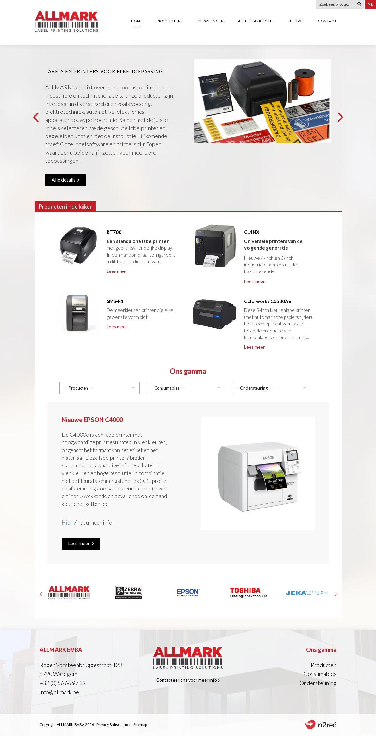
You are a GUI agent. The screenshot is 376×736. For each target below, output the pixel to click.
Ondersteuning (317, 682)
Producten (323, 664)
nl (370, 4)
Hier (67, 522)
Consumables (320, 673)
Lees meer (117, 271)
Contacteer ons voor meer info (188, 680)
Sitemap (140, 724)
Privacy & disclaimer (113, 724)
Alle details (65, 180)
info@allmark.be (59, 692)
